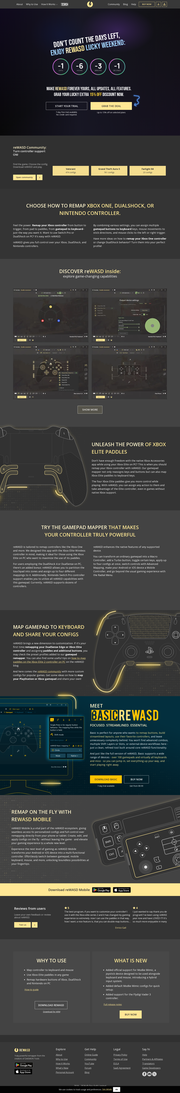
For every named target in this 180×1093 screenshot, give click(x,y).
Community (114, 4)
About (19, 4)
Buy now (131, 1014)
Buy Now (146, 4)
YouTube (89, 1063)
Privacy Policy (120, 1054)
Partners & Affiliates (152, 1059)
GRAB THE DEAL (111, 106)
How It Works (63, 1063)
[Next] (39, 177)
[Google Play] (101, 890)
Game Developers (151, 1067)
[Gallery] (109, 159)
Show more (90, 409)
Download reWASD (51, 1005)
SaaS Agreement (122, 1067)
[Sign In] (164, 4)
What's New (62, 1067)
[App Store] (122, 890)
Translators (148, 1063)
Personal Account (65, 1072)
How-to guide (32, 989)
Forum (88, 1067)
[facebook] (144, 1074)
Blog (125, 4)
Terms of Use (120, 1059)
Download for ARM (51, 1011)
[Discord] (149, 1074)
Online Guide (91, 1054)
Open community (24, 177)
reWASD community (49, 671)
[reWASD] (90, 4)
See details (107, 1089)
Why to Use (32, 4)
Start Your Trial (66, 106)
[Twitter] (154, 1074)
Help (133, 4)
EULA (116, 1063)
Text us (22, 925)
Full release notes (113, 1004)
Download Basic (106, 779)
